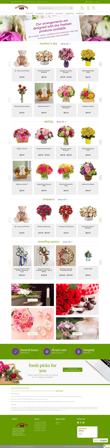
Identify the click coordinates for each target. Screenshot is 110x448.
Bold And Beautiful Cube (66, 184)
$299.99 (22, 275)
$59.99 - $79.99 (66, 77)
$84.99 (44, 77)
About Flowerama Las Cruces (20, 388)
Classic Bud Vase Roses (22, 106)
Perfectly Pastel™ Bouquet (44, 71)
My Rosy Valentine (44, 226)
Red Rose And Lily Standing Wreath (66, 269)
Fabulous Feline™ (44, 106)
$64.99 (44, 113)
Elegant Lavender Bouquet (66, 71)
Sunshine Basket (88, 106)
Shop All (65, 44)
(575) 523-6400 (17, 1)
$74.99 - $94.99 (44, 233)
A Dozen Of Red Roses (66, 226)
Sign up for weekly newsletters (73, 369)
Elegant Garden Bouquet (66, 149)
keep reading (59, 391)
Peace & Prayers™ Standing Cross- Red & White (44, 270)
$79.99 (66, 233)
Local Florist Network (87, 446)
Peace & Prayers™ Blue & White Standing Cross (22, 270)
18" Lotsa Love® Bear (22, 71)
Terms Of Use (68, 446)
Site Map (95, 446)
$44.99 (88, 77)
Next (100, 64)
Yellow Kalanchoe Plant (88, 71)
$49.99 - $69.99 (66, 155)
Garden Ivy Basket (88, 184)
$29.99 (22, 77)
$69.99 (22, 155)
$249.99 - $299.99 (66, 275)
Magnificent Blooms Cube (44, 184)
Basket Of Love (22, 148)
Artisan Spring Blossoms (66, 107)
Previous (9, 64)
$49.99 (88, 113)
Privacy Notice (76, 446)
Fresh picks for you (43, 370)
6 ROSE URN (88, 269)
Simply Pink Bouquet (44, 148)
